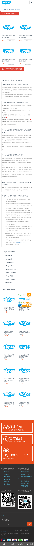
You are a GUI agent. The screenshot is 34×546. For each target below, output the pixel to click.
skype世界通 (9, 266)
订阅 (30, 524)
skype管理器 (9, 276)
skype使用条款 (25, 481)
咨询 (20, 544)
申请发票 (6, 481)
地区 (7, 9)
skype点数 (8, 255)
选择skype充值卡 (25, 472)
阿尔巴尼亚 (17, 9)
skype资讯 (7, 479)
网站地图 (6, 474)
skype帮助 (7, 484)
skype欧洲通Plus (10, 269)
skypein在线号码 (10, 272)
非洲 (11, 9)
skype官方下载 (25, 474)
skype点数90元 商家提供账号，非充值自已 (8, 36)
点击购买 (11, 41)
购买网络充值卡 (25, 486)
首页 (3, 544)
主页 (3, 9)
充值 (12, 544)
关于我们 (6, 472)
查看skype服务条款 (20, 242)
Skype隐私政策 (25, 483)
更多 (2, 515)
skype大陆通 (9, 262)
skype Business (10, 279)
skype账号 (8, 282)
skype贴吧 (7, 477)
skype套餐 (8, 259)
